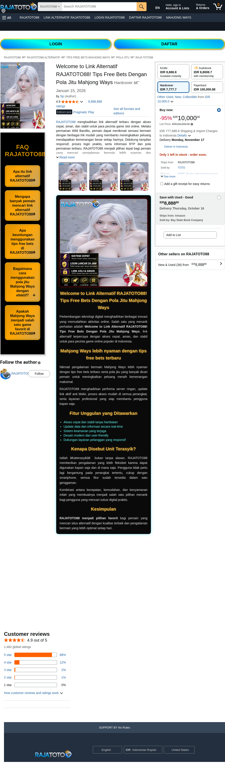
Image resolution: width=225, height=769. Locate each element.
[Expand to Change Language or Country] (118, 750)
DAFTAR (169, 44)
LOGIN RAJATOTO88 (110, 17)
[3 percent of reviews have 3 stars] (35, 670)
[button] (6, 17)
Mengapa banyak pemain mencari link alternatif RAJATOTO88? (22, 205)
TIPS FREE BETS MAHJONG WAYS (88, 57)
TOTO (181, 167)
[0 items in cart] (217, 6)
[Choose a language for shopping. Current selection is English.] (104, 750)
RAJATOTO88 (29, 17)
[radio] (173, 71)
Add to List (173, 235)
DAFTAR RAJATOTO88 (145, 17)
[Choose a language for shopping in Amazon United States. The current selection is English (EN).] (154, 6)
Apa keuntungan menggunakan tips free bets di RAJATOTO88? (22, 241)
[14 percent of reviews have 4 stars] (35, 662)
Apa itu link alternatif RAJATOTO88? (22, 176)
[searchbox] (99, 6)
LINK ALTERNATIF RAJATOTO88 (67, 17)
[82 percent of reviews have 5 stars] (35, 655)
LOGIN (56, 44)
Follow (39, 373)
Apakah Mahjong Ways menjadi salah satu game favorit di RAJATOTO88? (22, 322)
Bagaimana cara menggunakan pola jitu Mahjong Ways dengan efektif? (22, 282)
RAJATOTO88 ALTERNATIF (43, 57)
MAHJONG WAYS (178, 17)
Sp (62, 96)
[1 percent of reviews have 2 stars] (35, 677)
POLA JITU (122, 57)
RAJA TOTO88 (144, 57)
